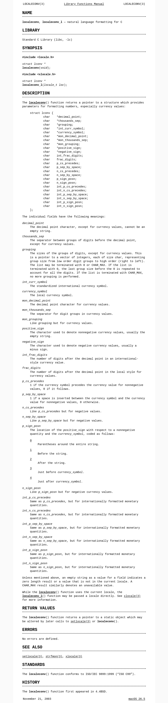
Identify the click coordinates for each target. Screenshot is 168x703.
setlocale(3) (81, 621)
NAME (27, 13)
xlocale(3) (132, 596)
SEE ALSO (32, 647)
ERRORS (29, 629)
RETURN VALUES (38, 608)
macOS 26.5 (136, 699)
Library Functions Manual (84, 4)
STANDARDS (33, 664)
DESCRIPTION (36, 93)
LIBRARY (31, 30)
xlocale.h (46, 74)
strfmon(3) (54, 656)
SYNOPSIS (32, 48)
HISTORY (31, 682)
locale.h (45, 57)
